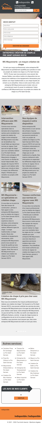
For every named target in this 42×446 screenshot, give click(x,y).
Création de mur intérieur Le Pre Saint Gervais (7, 379)
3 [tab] (20, 331)
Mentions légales (35, 422)
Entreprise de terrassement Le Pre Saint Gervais (21, 371)
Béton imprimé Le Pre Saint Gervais (21, 380)
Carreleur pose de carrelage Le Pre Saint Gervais (8, 352)
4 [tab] (21, 331)
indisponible (23, 2)
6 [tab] (25, 331)
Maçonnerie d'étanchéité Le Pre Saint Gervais (8, 369)
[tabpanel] (21, 299)
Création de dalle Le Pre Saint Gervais (34, 366)
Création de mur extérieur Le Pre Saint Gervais (34, 374)
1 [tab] (16, 331)
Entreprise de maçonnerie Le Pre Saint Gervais (21, 361)
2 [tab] (18, 331)
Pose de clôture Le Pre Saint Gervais (7, 360)
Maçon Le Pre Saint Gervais (34, 359)
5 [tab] (23, 331)
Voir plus (21, 398)
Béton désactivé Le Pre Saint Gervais (34, 352)
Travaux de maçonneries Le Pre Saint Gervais (21, 352)
